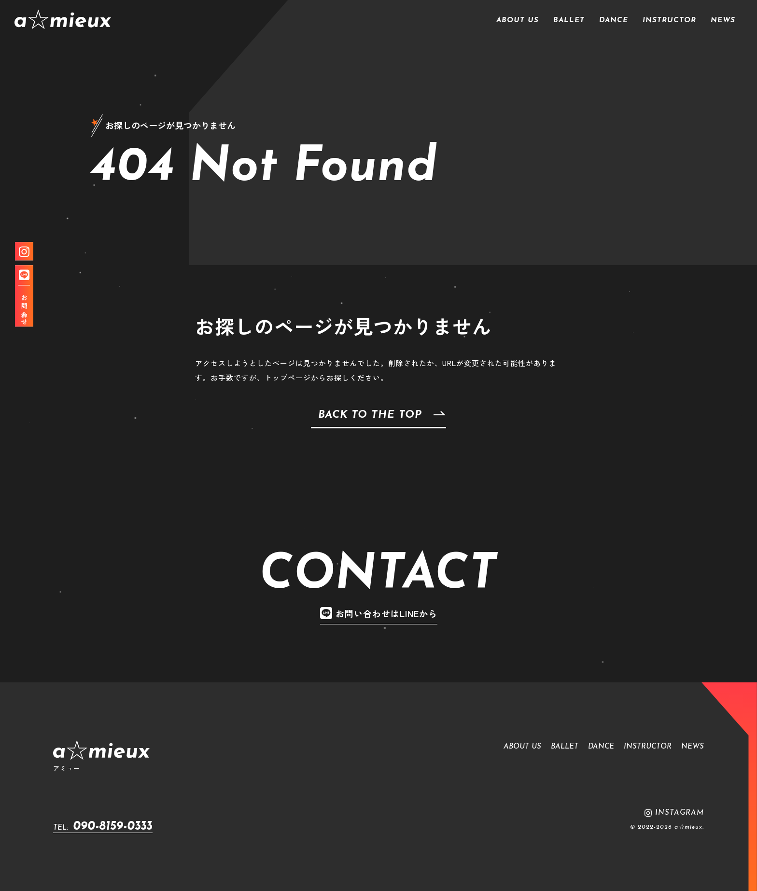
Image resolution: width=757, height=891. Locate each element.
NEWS (723, 20)
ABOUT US (517, 20)
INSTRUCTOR (669, 20)
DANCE (613, 20)
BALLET (569, 20)
